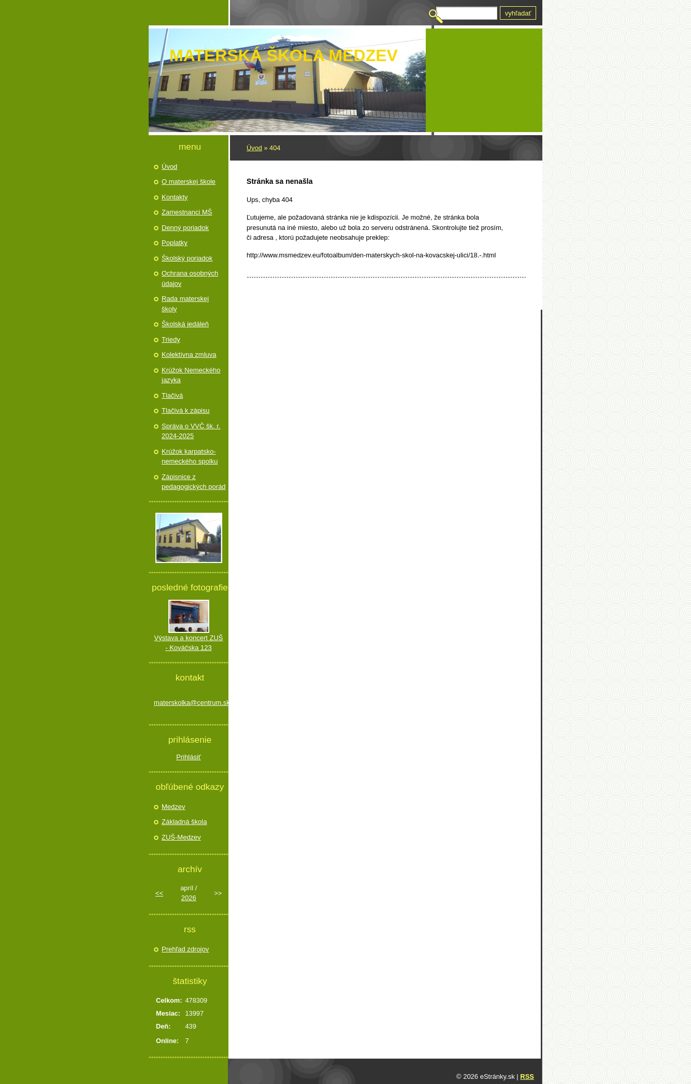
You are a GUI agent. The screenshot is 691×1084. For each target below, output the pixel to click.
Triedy (171, 339)
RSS (527, 1076)
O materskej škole (188, 181)
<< (159, 893)
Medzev (173, 807)
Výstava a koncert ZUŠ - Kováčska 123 (188, 643)
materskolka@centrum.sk (188, 702)
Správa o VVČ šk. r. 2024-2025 (191, 431)
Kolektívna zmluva (189, 354)
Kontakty (175, 197)
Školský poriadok (187, 258)
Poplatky (175, 243)
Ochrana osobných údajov (190, 278)
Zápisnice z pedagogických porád (194, 482)
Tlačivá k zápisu (185, 410)
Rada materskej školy (185, 304)
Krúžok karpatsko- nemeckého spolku (190, 456)
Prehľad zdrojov (185, 949)
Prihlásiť (188, 757)
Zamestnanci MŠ (187, 212)
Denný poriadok (185, 228)
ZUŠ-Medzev (181, 837)
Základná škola (184, 822)
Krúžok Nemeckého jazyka (191, 375)
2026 (188, 898)
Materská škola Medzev (283, 55)
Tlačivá (172, 395)
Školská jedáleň (185, 324)
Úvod (254, 148)
